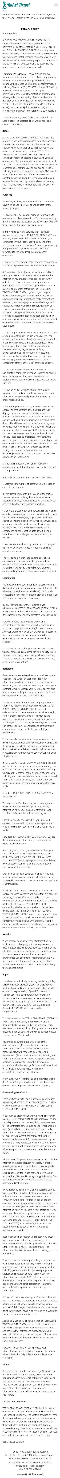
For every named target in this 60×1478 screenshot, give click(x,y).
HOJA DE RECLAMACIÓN (30, 1469)
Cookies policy (37, 1466)
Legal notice (14, 1462)
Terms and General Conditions (37, 1462)
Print (4, 11)
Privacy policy (21, 1466)
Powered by (30, 1474)
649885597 (24, 1459)
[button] (56, 5)
